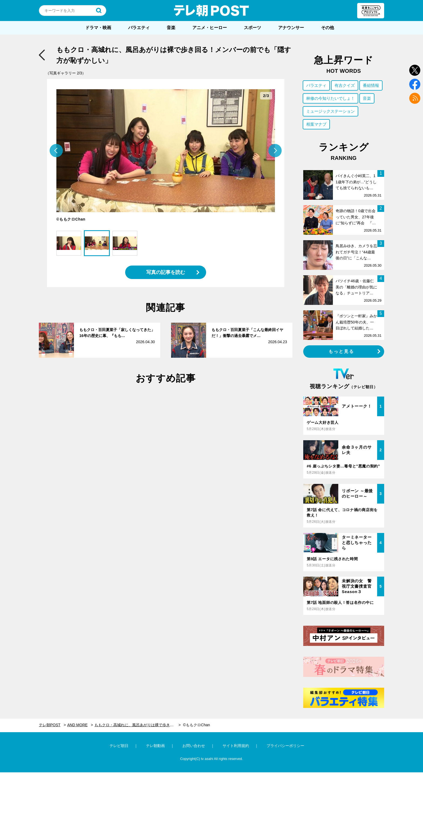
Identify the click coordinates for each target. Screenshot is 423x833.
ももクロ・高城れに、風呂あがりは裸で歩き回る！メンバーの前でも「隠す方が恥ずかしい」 (137, 725)
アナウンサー (291, 27)
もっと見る (341, 351)
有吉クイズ (345, 85)
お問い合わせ (193, 745)
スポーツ (252, 27)
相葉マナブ (316, 124)
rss (414, 98)
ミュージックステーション (330, 111)
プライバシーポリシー (285, 745)
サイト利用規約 (236, 745)
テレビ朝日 (119, 745)
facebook (414, 84)
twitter (414, 70)
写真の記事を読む (165, 272)
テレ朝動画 (155, 745)
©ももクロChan (196, 725)
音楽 (171, 27)
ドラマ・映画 (98, 27)
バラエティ (139, 27)
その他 (327, 27)
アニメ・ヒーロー (209, 27)
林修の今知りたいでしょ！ (330, 98)
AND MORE (77, 725)
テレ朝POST (211, 10)
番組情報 (371, 85)
